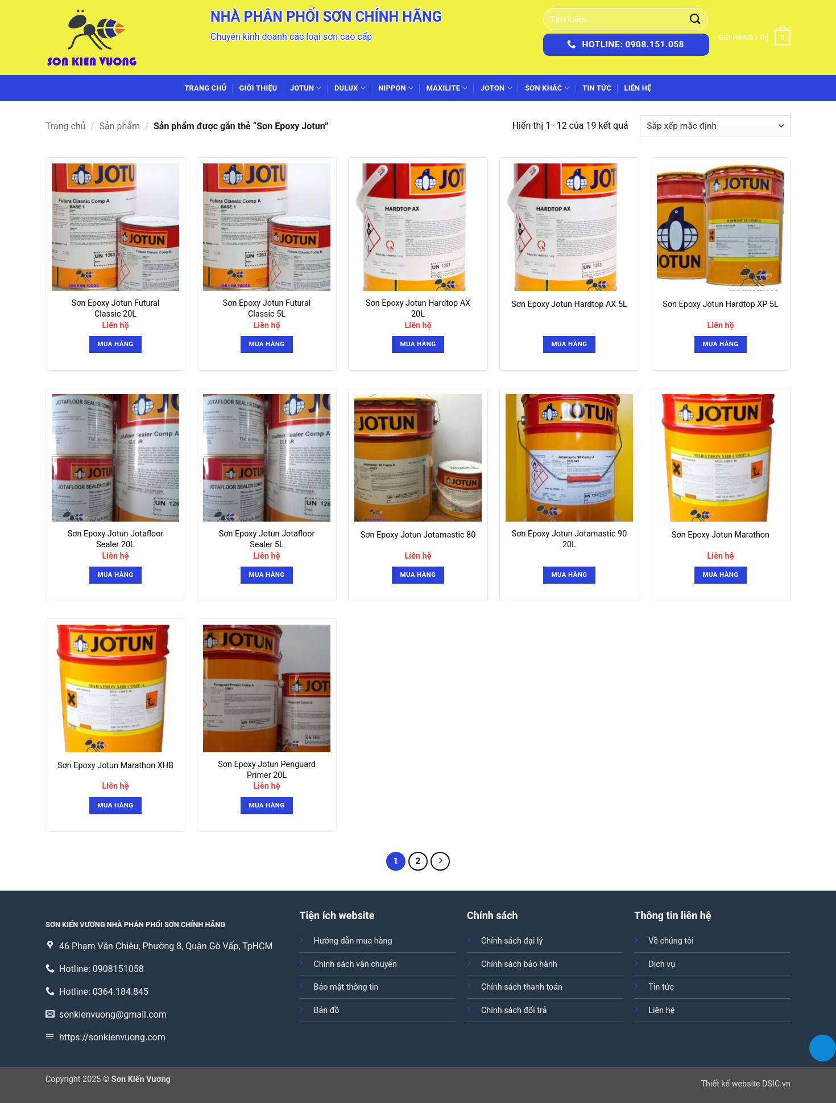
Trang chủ (205, 88)
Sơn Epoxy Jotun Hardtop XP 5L (720, 304)
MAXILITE (447, 88)
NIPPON (395, 88)
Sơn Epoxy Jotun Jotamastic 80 (418, 535)
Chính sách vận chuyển (354, 964)
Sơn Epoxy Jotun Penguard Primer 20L (267, 770)
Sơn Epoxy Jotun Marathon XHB (115, 765)
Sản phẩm (120, 126)
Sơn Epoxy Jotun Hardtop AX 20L (418, 308)
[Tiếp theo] (440, 861)
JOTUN (306, 88)
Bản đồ (326, 1010)
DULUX (350, 88)
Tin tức (596, 88)
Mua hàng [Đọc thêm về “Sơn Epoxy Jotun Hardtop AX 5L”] (569, 344)
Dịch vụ (661, 964)
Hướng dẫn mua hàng (352, 941)
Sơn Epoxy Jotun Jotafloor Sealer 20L (116, 539)
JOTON (496, 88)
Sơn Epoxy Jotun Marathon (720, 535)
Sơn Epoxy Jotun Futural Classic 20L (116, 308)
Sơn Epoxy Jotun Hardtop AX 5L (569, 304)
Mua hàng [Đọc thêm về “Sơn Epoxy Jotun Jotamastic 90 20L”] (569, 575)
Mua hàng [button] (116, 344)
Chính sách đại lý (512, 941)
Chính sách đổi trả (514, 1010)
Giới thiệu (258, 88)
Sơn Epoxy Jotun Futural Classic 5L (267, 308)
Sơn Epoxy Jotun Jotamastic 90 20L (569, 539)
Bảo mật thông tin (345, 987)
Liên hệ (637, 88)
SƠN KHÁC (547, 88)
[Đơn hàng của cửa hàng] (715, 126)
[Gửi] (695, 19)
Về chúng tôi (670, 941)
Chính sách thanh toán (521, 987)
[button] (754, 38)
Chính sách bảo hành (519, 964)
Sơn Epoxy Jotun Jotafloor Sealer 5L (267, 539)
